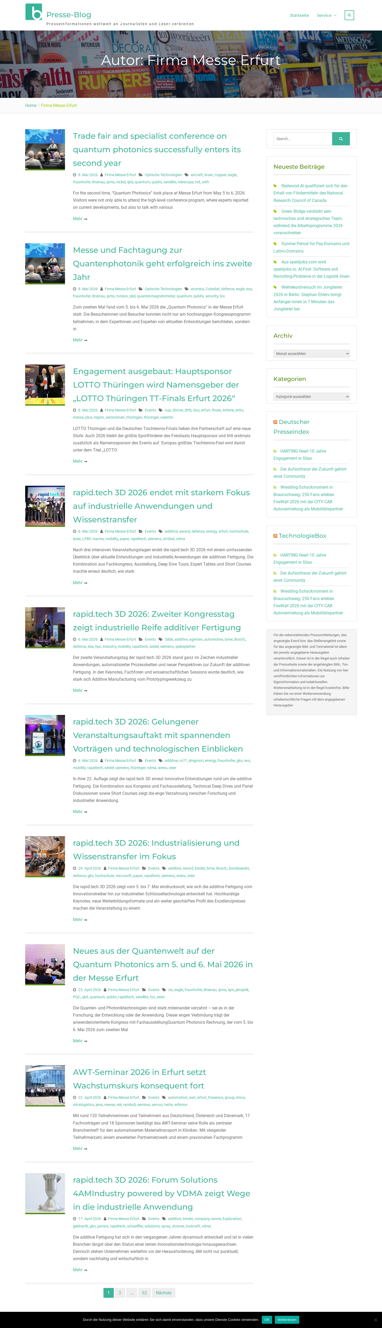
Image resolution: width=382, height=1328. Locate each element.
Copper (220, 174)
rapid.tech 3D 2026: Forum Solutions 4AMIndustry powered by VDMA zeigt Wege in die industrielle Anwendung (161, 1192)
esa (249, 288)
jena (99, 1104)
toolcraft (193, 1225)
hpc (98, 645)
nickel (120, 181)
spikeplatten (185, 645)
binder (200, 867)
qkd (130, 181)
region (99, 416)
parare (102, 1225)
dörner (177, 409)
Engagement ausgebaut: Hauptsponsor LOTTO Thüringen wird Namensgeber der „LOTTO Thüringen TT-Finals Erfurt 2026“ (156, 384)
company (202, 1218)
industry (109, 645)
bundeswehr (239, 867)
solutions (152, 1225)
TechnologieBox (302, 535)
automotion (178, 1096)
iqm (231, 989)
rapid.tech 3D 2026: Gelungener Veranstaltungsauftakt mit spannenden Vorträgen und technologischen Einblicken (158, 734)
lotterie (228, 409)
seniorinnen (115, 416)
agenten (196, 638)
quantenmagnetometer (156, 295)
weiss (162, 767)
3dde (169, 638)
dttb (188, 409)
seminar (143, 1104)
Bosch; (239, 638)
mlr (118, 1104)
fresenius (215, 1096)
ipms (111, 181)
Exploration (232, 1218)
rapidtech (138, 538)
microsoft (124, 875)
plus (88, 416)
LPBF (86, 538)
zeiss (161, 996)
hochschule (238, 530)
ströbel (168, 538)
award (184, 530)
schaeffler (135, 1225)
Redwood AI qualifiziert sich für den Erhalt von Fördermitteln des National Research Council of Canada (311, 192)
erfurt (205, 409)
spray (165, 1225)
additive (171, 530)
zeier (172, 767)
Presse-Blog (68, 14)
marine (98, 538)
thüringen (134, 416)
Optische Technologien (163, 174)
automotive (213, 638)
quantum (142, 181)
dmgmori (196, 760)
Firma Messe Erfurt (120, 174)
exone (216, 1218)
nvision (122, 295)
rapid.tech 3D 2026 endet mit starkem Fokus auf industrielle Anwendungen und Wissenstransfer (161, 505)
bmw (229, 638)
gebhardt (80, 1225)
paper (124, 538)
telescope (185, 181)
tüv (222, 295)
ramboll (129, 1104)
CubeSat (213, 288)
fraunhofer (81, 181)
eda (91, 645)
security (211, 295)
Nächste (163, 1291)
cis (170, 989)
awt (192, 1096)
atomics (197, 288)
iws (247, 760)
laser (77, 538)
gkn (240, 760)
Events (150, 409)
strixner (178, 1225)
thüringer (151, 416)
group (230, 1096)
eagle (232, 174)
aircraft (197, 174)
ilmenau (98, 181)
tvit (197, 181)
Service (324, 14)
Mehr (78, 217)
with (205, 181)
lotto (239, 409)
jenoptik (242, 989)
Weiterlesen (286, 1320)
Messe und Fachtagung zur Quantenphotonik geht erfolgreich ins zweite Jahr (162, 262)
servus (157, 1104)
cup (168, 409)
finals (216, 409)
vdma (180, 538)
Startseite (299, 14)
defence (227, 288)
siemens (154, 538)
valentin (166, 416)
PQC (76, 996)
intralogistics (83, 1104)
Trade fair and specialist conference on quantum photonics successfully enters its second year (157, 148)
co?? (183, 760)
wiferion (181, 1104)
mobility (111, 538)
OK (267, 1320)
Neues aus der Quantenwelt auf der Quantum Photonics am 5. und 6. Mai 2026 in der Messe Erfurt (163, 963)
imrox (240, 1096)
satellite (169, 181)
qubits (156, 181)
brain (209, 174)
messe (78, 416)
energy (211, 530)
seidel (154, 645)
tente (168, 1104)
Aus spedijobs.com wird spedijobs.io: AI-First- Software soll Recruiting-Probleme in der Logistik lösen (312, 268)
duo (196, 409)
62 (144, 1291)
